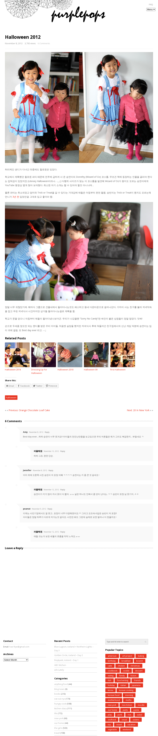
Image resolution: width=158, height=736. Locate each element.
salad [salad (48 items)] (139, 714)
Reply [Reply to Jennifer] (51, 470)
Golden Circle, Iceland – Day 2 (68, 655)
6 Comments (44, 43)
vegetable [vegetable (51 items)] (112, 729)
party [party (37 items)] (125, 710)
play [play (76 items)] (110, 714)
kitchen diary (60, 708)
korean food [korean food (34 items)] (113, 695)
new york (58, 718)
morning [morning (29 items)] (129, 695)
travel (57, 733)
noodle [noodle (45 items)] (141, 705)
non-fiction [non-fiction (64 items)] (127, 705)
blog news (59, 689)
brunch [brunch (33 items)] (139, 660)
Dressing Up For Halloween (39, 371)
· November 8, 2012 (35, 432)
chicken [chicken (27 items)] (121, 665)
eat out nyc (59, 698)
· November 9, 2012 (38, 509)
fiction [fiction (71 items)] (133, 675)
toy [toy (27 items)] (109, 724)
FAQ (151, 4)
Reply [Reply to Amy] (47, 432)
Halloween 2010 (65, 369)
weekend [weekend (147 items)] (127, 729)
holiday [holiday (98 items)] (111, 685)
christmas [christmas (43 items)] (135, 665)
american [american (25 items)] (112, 656)
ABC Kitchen (60, 665)
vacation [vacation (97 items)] (131, 724)
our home (59, 723)
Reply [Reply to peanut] (50, 509)
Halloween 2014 (13, 369)
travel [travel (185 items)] (119, 724)
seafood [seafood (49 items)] (112, 719)
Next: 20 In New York (138, 410)
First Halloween (118, 369)
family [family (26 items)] (122, 675)
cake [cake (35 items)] (110, 665)
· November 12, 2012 (51, 451)
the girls (58, 728)
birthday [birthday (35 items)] (112, 660)
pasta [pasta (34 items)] (136, 710)
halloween (11, 397)
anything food (61, 684)
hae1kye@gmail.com (19, 646)
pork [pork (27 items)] (120, 714)
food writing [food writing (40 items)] (122, 680)
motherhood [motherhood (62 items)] (114, 700)
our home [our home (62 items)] (112, 710)
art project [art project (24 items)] (127, 656)
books (57, 693)
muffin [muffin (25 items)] (129, 700)
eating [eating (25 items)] (110, 675)
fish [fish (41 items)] (109, 680)
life (55, 713)
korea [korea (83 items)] (110, 690)
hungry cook (60, 703)
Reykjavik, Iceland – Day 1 (66, 660)
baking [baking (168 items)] (141, 656)
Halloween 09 (90, 369)
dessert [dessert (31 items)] (139, 670)
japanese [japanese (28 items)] (136, 685)
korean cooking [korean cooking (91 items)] (126, 690)
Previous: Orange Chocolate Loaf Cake (29, 410)
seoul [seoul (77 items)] (124, 719)
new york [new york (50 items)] (112, 705)
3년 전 (16, 196)
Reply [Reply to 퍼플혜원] (62, 451)
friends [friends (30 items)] (137, 680)
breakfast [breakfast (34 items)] (126, 660)
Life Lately (59, 669)
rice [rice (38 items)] (129, 714)
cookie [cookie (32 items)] (126, 670)
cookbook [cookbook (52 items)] (112, 670)
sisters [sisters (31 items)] (136, 719)
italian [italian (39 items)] (123, 685)
